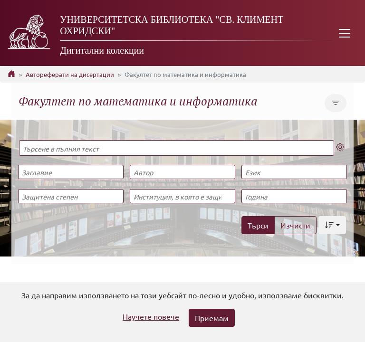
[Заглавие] (71, 172)
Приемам (212, 318)
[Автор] (182, 172)
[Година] (294, 196)
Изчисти (295, 225)
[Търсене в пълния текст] (176, 148)
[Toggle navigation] (344, 33)
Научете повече (151, 316)
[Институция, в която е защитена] (182, 196)
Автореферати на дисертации (70, 74)
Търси (258, 225)
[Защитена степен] (71, 196)
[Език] (294, 172)
